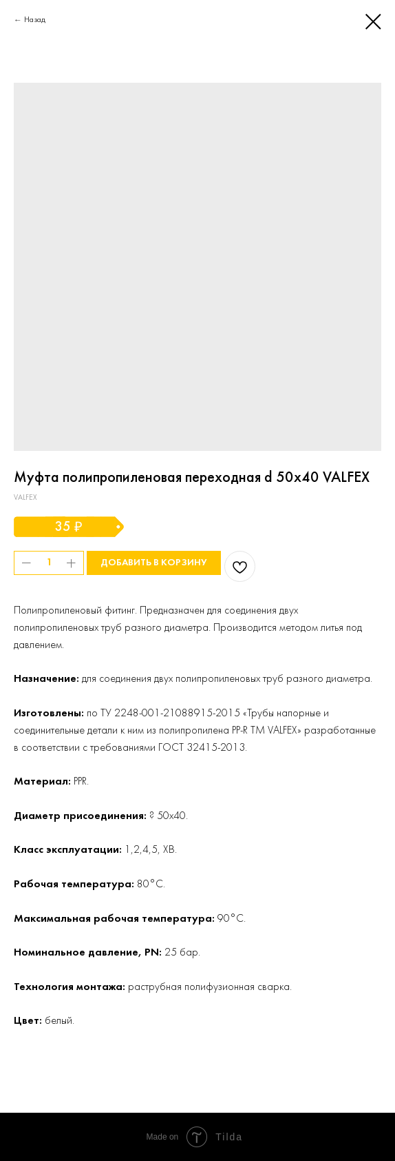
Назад (34, 20)
